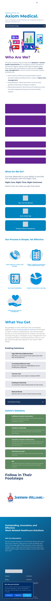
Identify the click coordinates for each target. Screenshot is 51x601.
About (7, 576)
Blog (7, 579)
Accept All (27, 595)
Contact (29, 576)
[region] (18, 590)
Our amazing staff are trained (24, 329)
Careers (29, 579)
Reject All (18, 595)
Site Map (36, 598)
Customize (9, 595)
